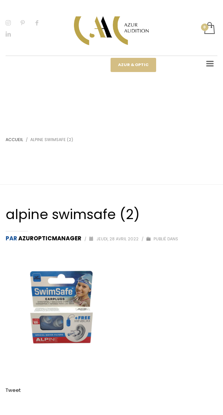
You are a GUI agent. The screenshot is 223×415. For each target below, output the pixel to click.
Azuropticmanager (50, 238)
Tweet (13, 390)
